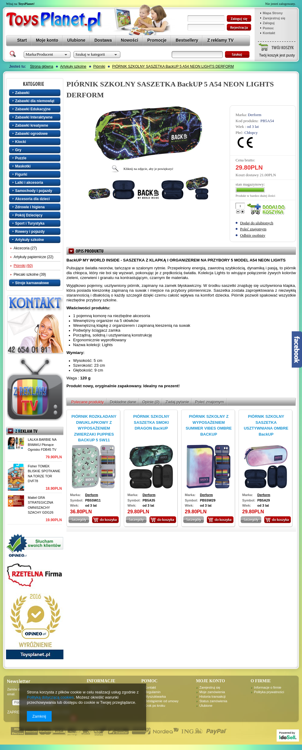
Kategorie (35, 84)
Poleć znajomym (253, 229)
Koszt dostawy (247, 175)
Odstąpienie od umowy (161, 701)
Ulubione (205, 705)
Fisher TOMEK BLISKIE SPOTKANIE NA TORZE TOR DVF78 (44, 473)
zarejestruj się (239, 27)
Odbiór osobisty (252, 235)
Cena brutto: (245, 160)
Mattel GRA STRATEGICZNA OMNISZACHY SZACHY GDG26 (40, 505)
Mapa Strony (273, 13)
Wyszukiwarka (155, 696)
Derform (255, 114)
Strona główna (41, 66)
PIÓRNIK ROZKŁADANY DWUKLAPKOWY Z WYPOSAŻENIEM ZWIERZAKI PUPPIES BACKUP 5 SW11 (94, 428)
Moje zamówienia (212, 692)
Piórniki (99, 66)
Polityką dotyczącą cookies (50, 697)
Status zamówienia (213, 701)
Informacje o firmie (267, 687)
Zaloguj (269, 23)
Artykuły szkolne (73, 66)
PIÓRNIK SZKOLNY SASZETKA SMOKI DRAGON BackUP (151, 422)
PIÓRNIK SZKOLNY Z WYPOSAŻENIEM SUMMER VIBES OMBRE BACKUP (209, 425)
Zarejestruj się (274, 18)
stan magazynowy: (250, 184)
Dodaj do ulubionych (256, 223)
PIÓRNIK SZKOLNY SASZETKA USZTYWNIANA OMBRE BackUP (266, 425)
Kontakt (269, 33)
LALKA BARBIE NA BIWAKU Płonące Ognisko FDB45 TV (42, 444)
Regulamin (153, 692)
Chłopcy (251, 132)
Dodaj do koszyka (267, 209)
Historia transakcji (212, 696)
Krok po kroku (155, 705)
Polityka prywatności (269, 692)
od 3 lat (253, 126)
